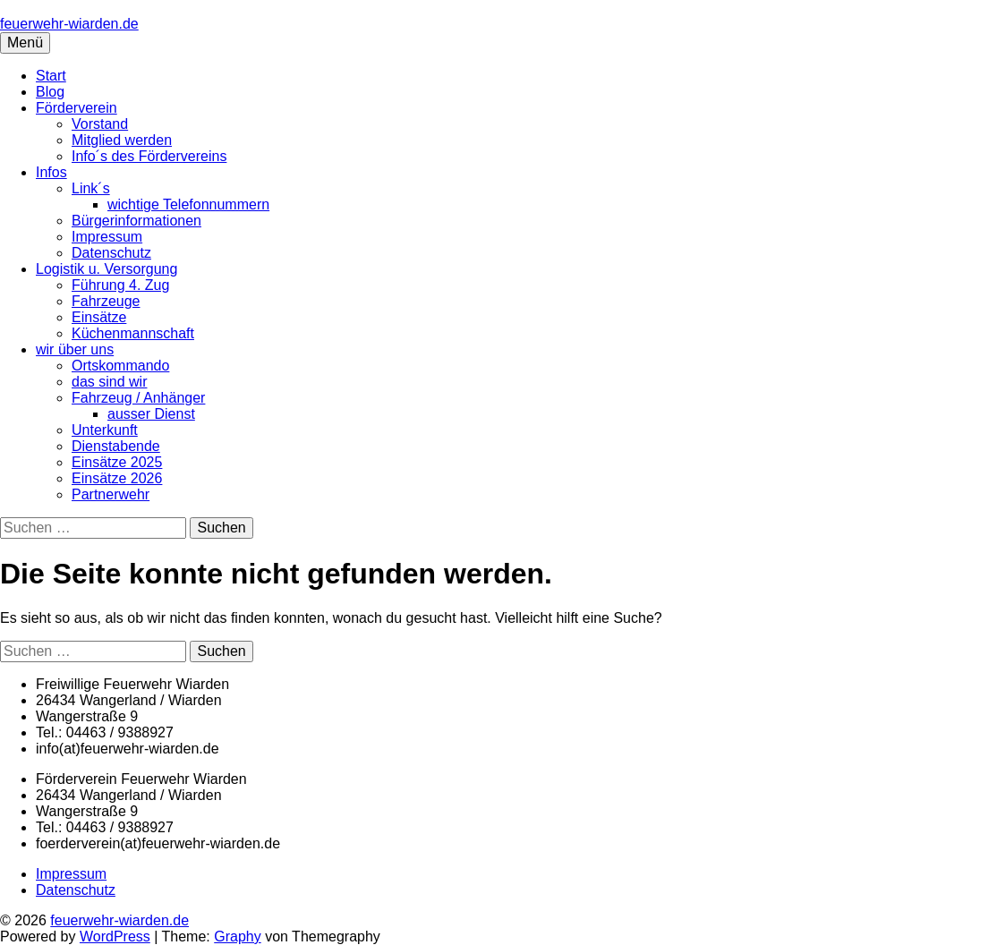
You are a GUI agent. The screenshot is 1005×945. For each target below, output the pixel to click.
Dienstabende (116, 446)
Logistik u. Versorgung (106, 269)
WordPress (115, 936)
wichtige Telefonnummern (188, 204)
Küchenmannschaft (133, 333)
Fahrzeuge (106, 301)
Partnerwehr (110, 494)
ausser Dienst (151, 413)
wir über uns (75, 349)
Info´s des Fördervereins (149, 156)
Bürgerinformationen (136, 220)
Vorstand (100, 124)
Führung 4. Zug (120, 285)
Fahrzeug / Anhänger (138, 397)
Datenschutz (111, 252)
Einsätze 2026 (117, 478)
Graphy (237, 936)
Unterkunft (105, 430)
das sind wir (109, 381)
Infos (51, 172)
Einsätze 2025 (117, 462)
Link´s (91, 188)
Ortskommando (120, 365)
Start (51, 75)
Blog (50, 91)
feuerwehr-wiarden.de (69, 23)
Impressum (107, 236)
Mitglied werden (122, 140)
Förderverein (76, 107)
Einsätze (99, 317)
